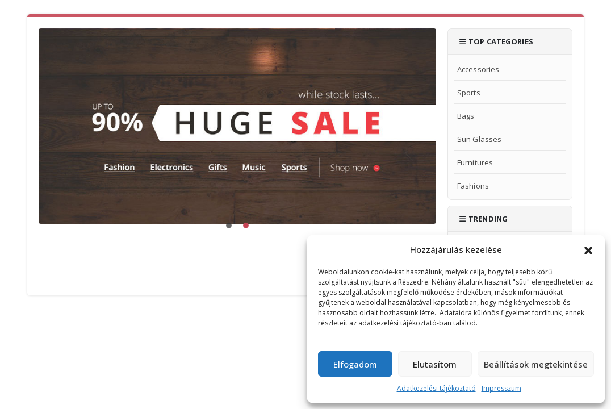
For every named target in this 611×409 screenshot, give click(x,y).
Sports (468, 92)
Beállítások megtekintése (536, 364)
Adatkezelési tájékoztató (436, 388)
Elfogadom (355, 364)
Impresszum (501, 388)
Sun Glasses (479, 139)
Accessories (478, 69)
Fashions (473, 186)
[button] (588, 249)
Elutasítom (435, 364)
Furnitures (475, 162)
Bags (465, 116)
